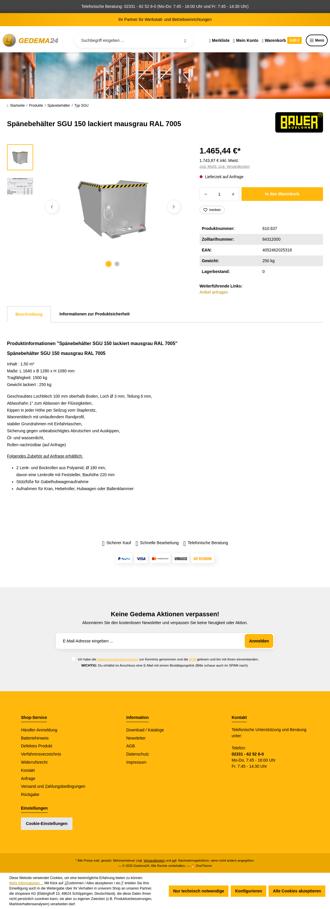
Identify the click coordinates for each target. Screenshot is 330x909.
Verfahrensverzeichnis (41, 754)
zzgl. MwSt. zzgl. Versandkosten (225, 167)
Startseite (16, 105)
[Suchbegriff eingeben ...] (133, 40)
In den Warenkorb (282, 194)
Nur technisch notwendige (198, 891)
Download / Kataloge (145, 730)
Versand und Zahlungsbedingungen (53, 786)
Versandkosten (154, 860)
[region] (96, 206)
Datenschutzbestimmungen (117, 659)
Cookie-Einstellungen (47, 823)
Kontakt (28, 770)
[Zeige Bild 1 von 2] (108, 264)
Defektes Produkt (36, 746)
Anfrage (28, 778)
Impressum (136, 762)
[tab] (29, 314)
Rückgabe (30, 794)
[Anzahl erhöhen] (233, 194)
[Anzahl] (219, 194)
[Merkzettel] (219, 40)
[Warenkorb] (282, 40)
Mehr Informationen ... (26, 883)
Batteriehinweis (35, 738)
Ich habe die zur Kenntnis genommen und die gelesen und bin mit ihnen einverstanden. (168, 659)
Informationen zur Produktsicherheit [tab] (94, 314)
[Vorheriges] (52, 207)
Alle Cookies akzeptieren (297, 891)
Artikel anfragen (214, 292)
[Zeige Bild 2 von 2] (117, 264)
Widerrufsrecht (34, 762)
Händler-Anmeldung (39, 730)
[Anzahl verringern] (206, 194)
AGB (192, 659)
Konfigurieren (248, 891)
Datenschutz (137, 754)
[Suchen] (185, 40)
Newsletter (136, 738)
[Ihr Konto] (245, 40)
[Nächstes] (174, 207)
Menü (316, 40)
